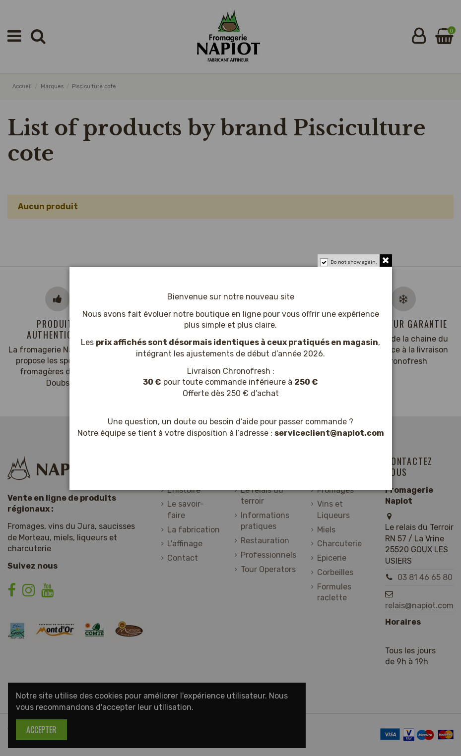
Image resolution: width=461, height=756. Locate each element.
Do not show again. (353, 262)
